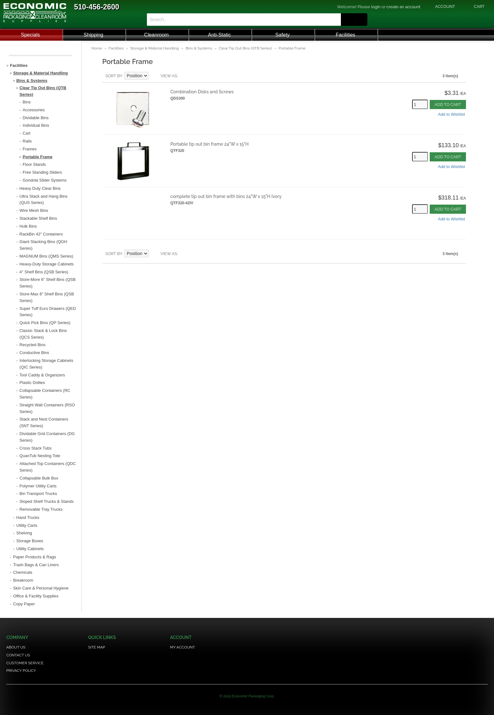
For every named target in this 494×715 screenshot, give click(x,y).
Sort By (114, 75)
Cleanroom (156, 35)
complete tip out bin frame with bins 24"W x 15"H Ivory (226, 196)
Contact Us (18, 655)
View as (168, 75)
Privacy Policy (21, 670)
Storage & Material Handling (154, 48)
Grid (193, 76)
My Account (182, 647)
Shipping (93, 35)
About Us (16, 647)
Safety (282, 35)
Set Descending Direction (154, 76)
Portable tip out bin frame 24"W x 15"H (209, 144)
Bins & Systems (199, 48)
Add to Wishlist (451, 114)
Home (96, 48)
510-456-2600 (96, 7)
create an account (404, 6)
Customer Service (24, 663)
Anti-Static (219, 35)
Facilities (345, 35)
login (376, 6)
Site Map (96, 647)
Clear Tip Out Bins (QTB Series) (245, 48)
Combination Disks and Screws (202, 91)
